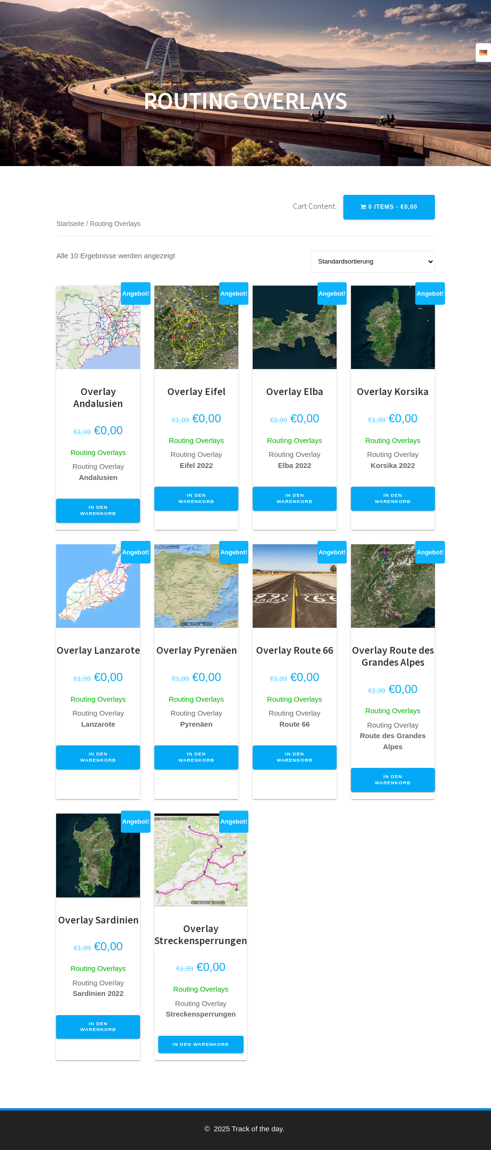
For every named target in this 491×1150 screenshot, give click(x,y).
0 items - (389, 207)
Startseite (70, 224)
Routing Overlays (98, 452)
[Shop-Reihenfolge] (372, 262)
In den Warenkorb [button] (98, 510)
